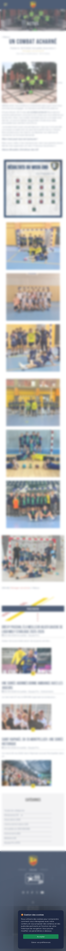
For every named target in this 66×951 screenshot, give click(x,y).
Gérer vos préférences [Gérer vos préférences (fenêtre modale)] (40, 942)
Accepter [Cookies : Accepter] (41, 936)
